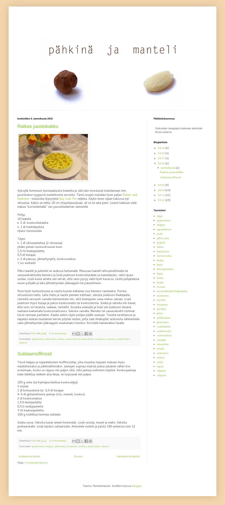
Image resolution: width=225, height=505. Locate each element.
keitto (160, 260)
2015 (161, 185)
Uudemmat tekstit (29, 456)
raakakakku (164, 326)
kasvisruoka (164, 256)
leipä (160, 273)
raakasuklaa (164, 335)
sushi (160, 362)
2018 (161, 153)
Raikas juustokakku (37, 126)
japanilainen (164, 229)
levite (160, 278)
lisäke (160, 282)
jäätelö (161, 242)
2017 (161, 158)
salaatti (161, 340)
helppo (49, 446)
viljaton (23, 342)
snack (160, 348)
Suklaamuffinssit (34, 353)
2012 (161, 200)
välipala (161, 375)
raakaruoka (164, 331)
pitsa (160, 313)
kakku (61, 338)
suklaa (161, 357)
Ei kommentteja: (58, 333)
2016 (161, 163)
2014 (161, 190)
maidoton (100, 338)
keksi (160, 264)
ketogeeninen (165, 269)
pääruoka (163, 322)
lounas (161, 287)
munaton (111, 338)
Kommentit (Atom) (35, 462)
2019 (161, 148)
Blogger (137, 486)
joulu (160, 233)
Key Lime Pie (67, 199)
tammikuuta (168, 168)
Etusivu (78, 456)
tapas (160, 366)
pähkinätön (123, 338)
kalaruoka (163, 251)
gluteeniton (38, 338)
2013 (161, 195)
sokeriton (163, 353)
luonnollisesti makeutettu (79, 338)
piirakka (161, 309)
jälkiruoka (51, 338)
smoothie (163, 344)
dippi (160, 216)
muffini (82, 446)
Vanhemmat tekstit (128, 456)
